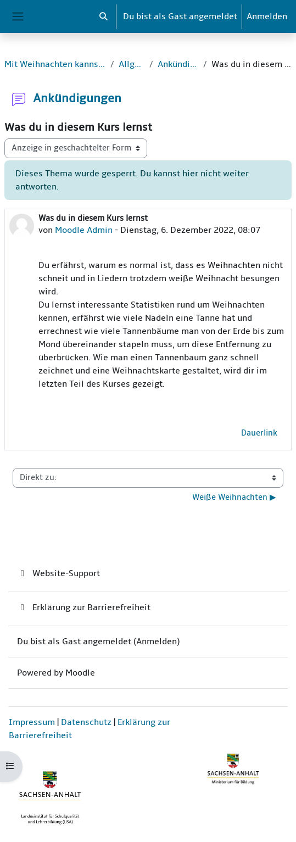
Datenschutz (86, 722)
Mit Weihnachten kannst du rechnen (55, 64)
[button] (104, 16)
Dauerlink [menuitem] (259, 433)
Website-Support (58, 573)
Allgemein (132, 64)
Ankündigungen (178, 64)
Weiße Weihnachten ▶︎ (234, 497)
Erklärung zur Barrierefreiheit (83, 607)
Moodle (80, 672)
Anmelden (267, 16)
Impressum (32, 722)
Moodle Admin (84, 230)
